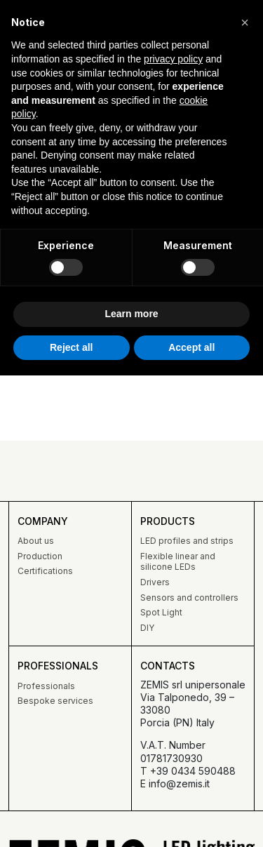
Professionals (46, 686)
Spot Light (161, 612)
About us (36, 540)
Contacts (167, 666)
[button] (245, 22)
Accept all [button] (191, 347)
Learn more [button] (131, 313)
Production (40, 556)
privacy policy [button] (173, 59)
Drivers (155, 582)
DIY (147, 627)
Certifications (45, 571)
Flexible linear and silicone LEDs (177, 562)
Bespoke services (55, 700)
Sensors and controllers (189, 597)
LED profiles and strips (187, 540)
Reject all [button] (71, 347)
